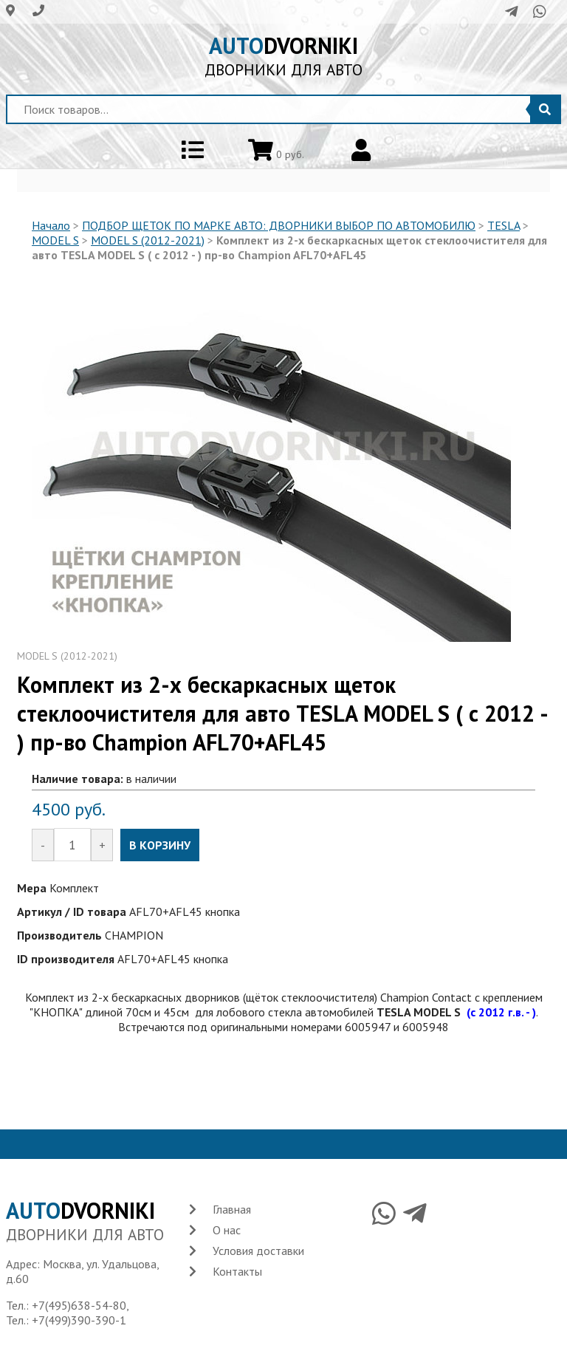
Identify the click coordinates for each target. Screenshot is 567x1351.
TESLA (503, 225)
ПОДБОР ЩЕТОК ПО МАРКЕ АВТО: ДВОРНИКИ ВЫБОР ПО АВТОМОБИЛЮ (278, 225)
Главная (232, 1209)
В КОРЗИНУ (159, 845)
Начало (51, 225)
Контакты (237, 1271)
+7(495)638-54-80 (79, 1305)
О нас (227, 1229)
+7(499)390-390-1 (79, 1320)
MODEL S (55, 240)
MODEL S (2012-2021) (148, 240)
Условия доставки (258, 1250)
